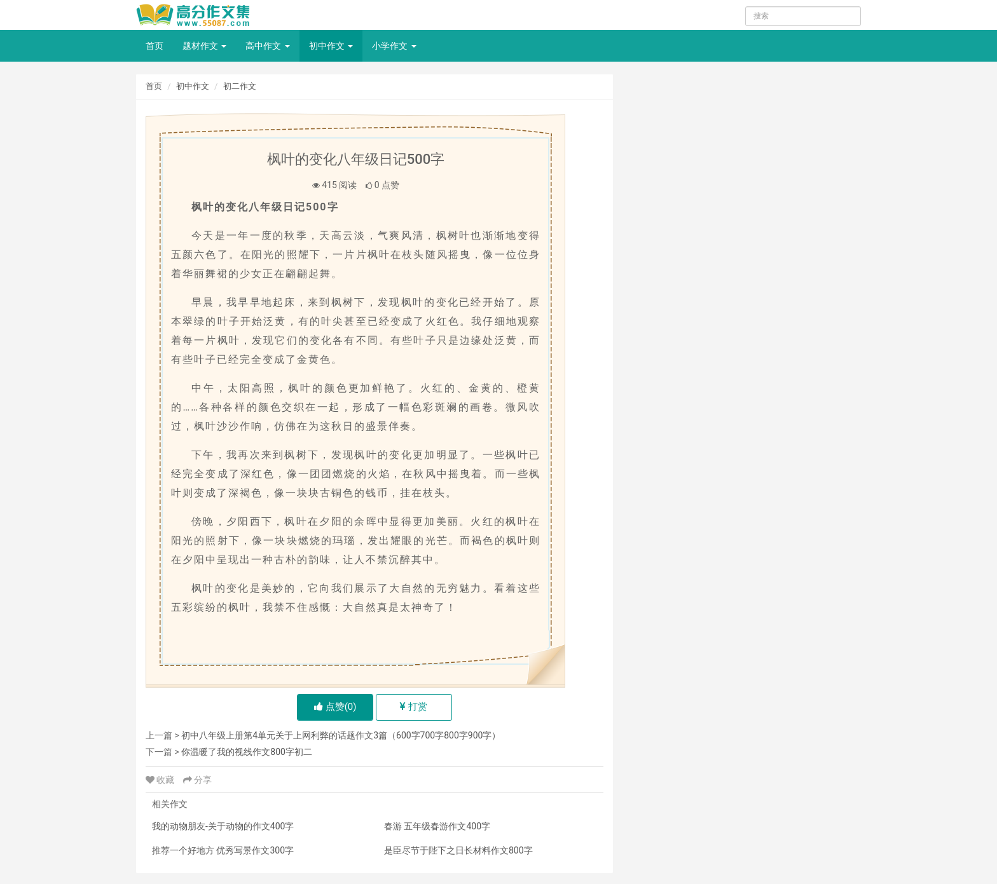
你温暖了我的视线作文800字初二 (246, 752)
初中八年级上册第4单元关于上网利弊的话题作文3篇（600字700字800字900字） (340, 735)
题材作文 (204, 46)
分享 (197, 780)
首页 (154, 46)
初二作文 (239, 86)
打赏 (413, 706)
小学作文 (394, 46)
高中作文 (267, 46)
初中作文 (331, 46)
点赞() (335, 706)
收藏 (161, 780)
